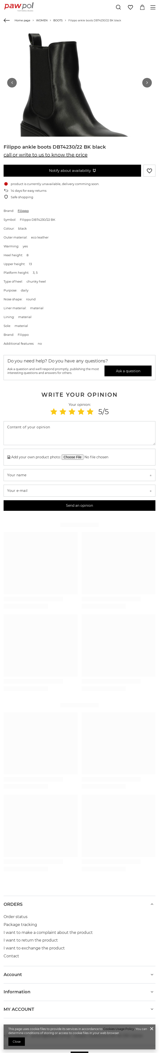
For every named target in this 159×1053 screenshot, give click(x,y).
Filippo (23, 206)
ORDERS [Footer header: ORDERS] (13, 900)
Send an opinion (79, 501)
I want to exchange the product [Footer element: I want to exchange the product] (34, 944)
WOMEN (42, 20)
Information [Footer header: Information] (17, 987)
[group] (79, 105)
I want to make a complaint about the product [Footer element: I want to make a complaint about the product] (48, 928)
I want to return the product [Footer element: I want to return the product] (31, 936)
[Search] (118, 7)
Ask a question (128, 367)
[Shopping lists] (130, 7)
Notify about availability (72, 166)
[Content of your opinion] (79, 429)
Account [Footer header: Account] (13, 970)
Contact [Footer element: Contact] (11, 951)
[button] (12, 80)
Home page (22, 20)
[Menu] (153, 7)
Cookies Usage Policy (118, 1029)
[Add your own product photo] (98, 452)
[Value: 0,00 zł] (142, 7)
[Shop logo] (19, 7)
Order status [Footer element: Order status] (15, 912)
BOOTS (58, 20)
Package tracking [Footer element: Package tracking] (20, 920)
